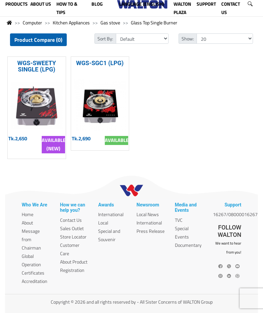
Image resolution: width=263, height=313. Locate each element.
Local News (148, 214)
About (27, 222)
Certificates (33, 272)
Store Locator (73, 236)
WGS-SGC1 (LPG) (99, 62)
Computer (32, 22)
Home (27, 214)
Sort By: (105, 38)
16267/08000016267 (235, 214)
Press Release (151, 230)
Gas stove (110, 22)
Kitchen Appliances (71, 22)
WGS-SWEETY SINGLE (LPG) (36, 66)
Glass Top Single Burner (154, 22)
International (110, 214)
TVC (179, 219)
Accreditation (34, 281)
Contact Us (71, 219)
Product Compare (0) (38, 40)
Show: (188, 38)
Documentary (188, 245)
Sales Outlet (72, 228)
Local (103, 222)
